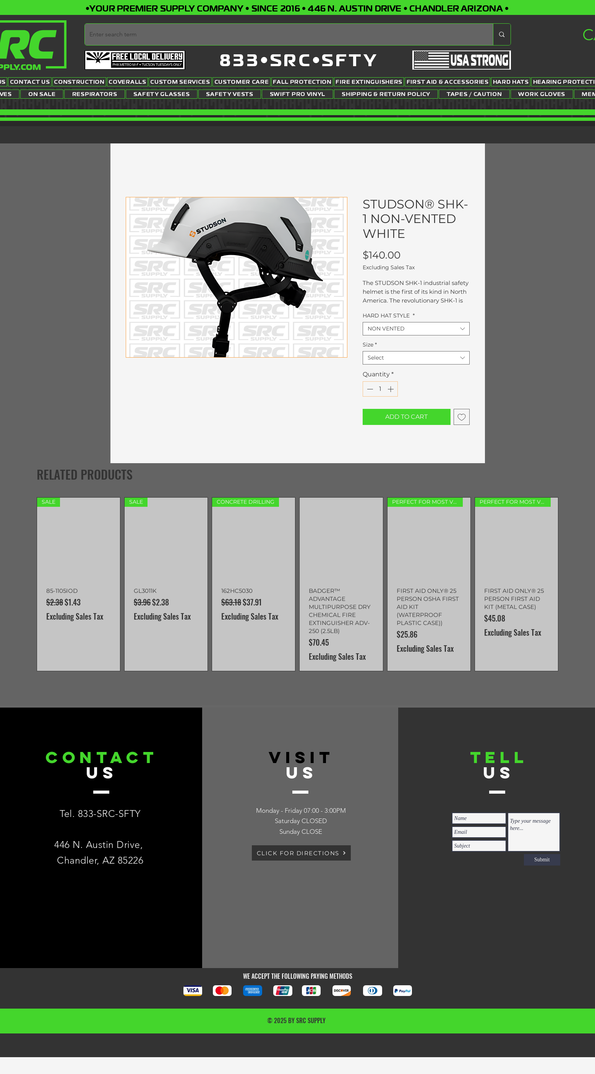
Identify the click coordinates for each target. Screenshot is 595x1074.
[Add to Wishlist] (462, 417)
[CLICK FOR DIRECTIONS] (301, 853)
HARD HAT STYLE (389, 315)
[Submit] (542, 860)
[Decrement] (369, 389)
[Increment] (391, 389)
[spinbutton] (380, 389)
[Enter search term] (283, 34)
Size (370, 345)
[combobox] (416, 328)
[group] (297, 584)
